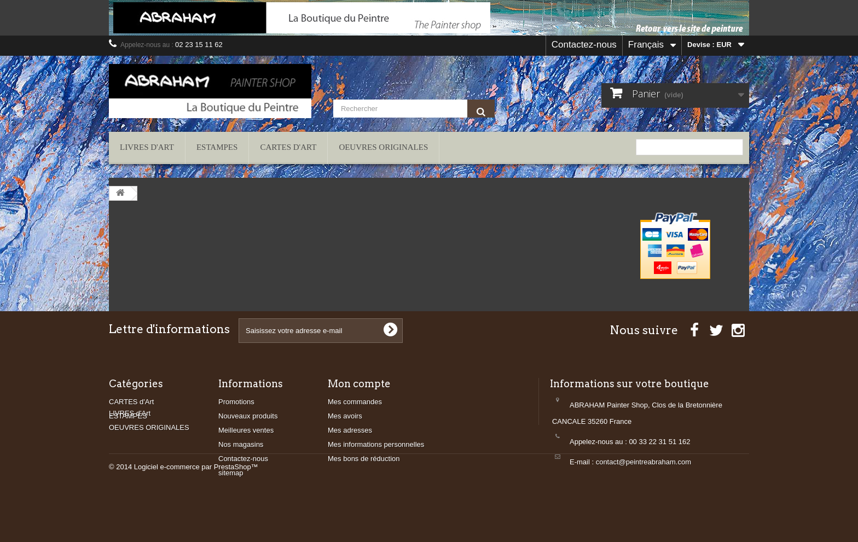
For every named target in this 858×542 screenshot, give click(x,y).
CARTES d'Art (288, 147)
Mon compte (359, 383)
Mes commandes (355, 402)
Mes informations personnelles (376, 444)
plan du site (726, 170)
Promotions (236, 402)
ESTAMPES (216, 147)
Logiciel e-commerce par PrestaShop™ (196, 512)
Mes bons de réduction (364, 458)
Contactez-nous (584, 44)
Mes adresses (350, 430)
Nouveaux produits (247, 416)
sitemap (231, 473)
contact (686, 170)
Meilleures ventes (246, 430)
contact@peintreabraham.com (643, 462)
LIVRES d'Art (147, 147)
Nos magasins (240, 444)
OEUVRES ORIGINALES (383, 147)
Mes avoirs (345, 416)
